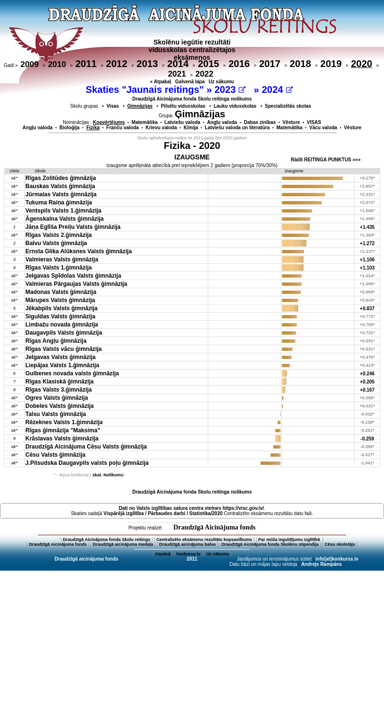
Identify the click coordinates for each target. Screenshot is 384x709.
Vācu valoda (323, 127)
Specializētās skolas (288, 106)
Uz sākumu (221, 81)
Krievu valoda (161, 127)
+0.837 (367, 308)
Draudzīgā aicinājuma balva (187, 544)
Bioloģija (69, 127)
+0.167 (367, 390)
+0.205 (367, 381)
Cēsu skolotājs (340, 544)
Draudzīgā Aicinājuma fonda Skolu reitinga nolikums (192, 98)
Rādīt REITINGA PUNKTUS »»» (326, 159)
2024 (277, 89)
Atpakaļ (162, 553)
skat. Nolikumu (107, 475)
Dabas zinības (260, 122)
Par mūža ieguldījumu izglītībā (289, 539)
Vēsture (291, 122)
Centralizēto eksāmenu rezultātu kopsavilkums (204, 539)
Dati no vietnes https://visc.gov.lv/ (191, 508)
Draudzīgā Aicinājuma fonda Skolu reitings (106, 539)
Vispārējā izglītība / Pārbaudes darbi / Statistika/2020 (163, 513)
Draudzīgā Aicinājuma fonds (214, 527)
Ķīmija (191, 127)
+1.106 (367, 259)
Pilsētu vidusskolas (183, 106)
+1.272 (367, 243)
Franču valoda (122, 127)
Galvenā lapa (190, 81)
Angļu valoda (222, 122)
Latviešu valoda (182, 122)
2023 (230, 89)
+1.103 (367, 267)
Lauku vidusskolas (235, 106)
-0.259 (367, 438)
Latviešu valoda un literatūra (237, 127)
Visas (112, 106)
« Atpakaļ (160, 81)
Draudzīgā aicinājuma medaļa (123, 544)
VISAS (314, 122)
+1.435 (367, 227)
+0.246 (367, 373)
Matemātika (145, 122)
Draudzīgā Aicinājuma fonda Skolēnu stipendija (270, 544)
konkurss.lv (188, 553)
